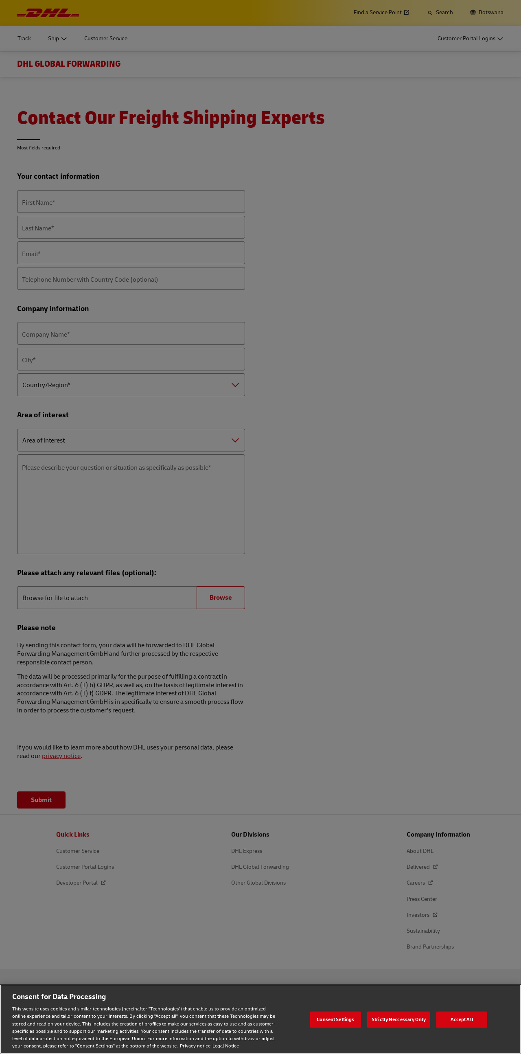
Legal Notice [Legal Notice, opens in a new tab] (225, 1046)
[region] (260, 1019)
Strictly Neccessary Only (399, 1019)
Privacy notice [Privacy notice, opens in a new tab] (195, 1046)
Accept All (462, 1019)
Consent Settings (335, 1019)
